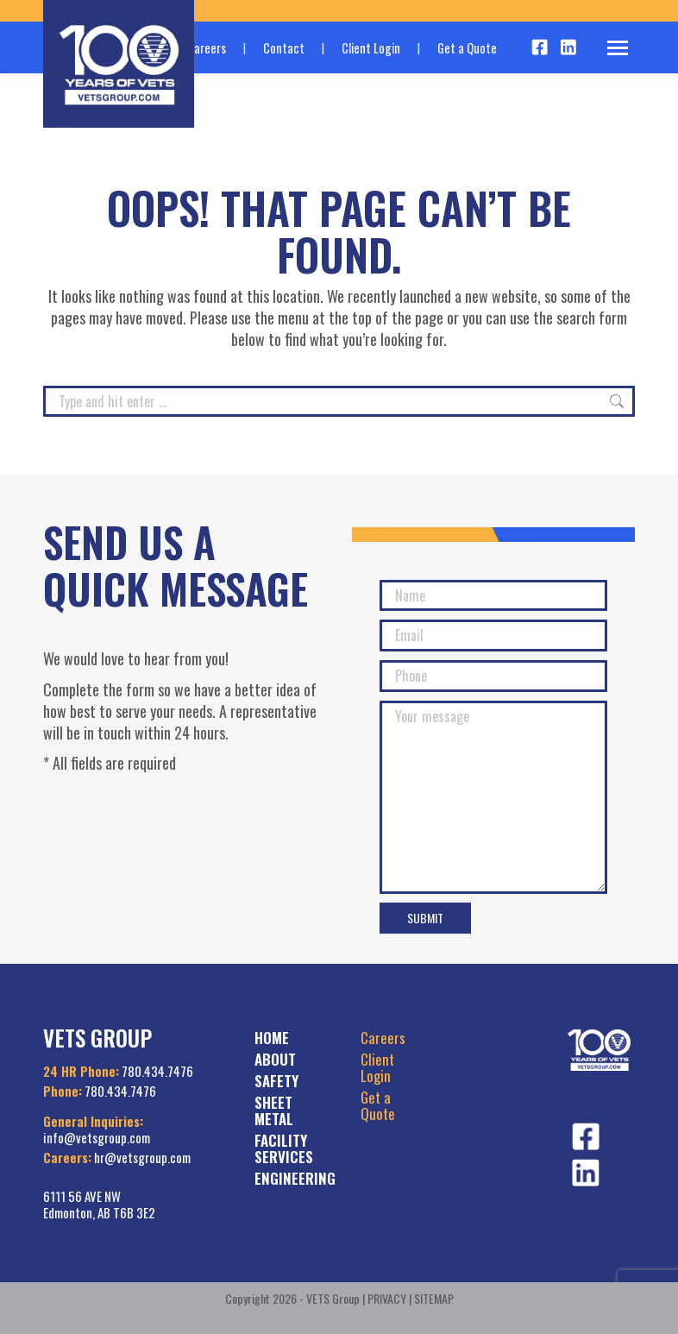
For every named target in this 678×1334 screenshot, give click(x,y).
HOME (271, 1037)
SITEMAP (434, 1298)
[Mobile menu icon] (618, 47)
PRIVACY (386, 1298)
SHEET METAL (273, 1110)
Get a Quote (467, 48)
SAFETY (276, 1081)
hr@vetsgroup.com (142, 1157)
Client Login (371, 48)
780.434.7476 (157, 1070)
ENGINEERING (295, 1178)
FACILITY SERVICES (283, 1148)
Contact (283, 48)
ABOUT (275, 1059)
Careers (383, 1037)
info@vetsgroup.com (96, 1137)
